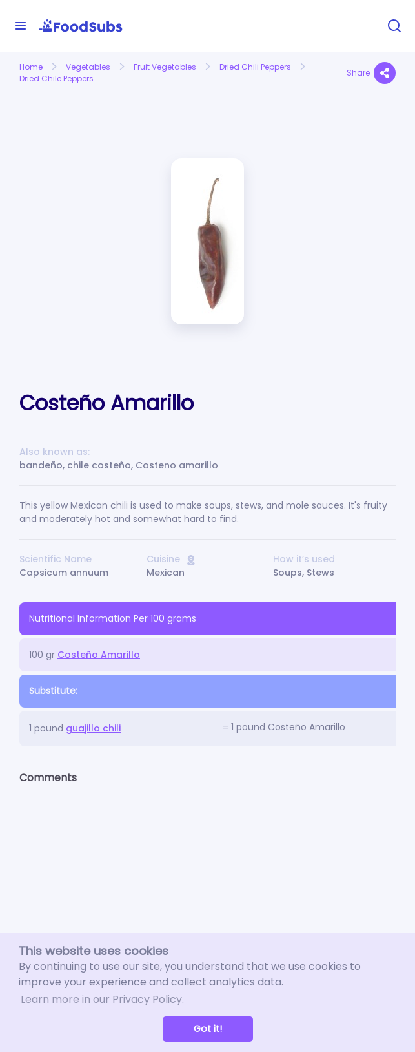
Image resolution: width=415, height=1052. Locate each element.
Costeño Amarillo (98, 654)
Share (371, 73)
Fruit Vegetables (165, 66)
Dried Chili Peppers (255, 66)
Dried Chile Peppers (56, 78)
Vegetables (88, 66)
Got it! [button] (208, 1028)
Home (31, 66)
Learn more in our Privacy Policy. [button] (102, 999)
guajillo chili (93, 728)
